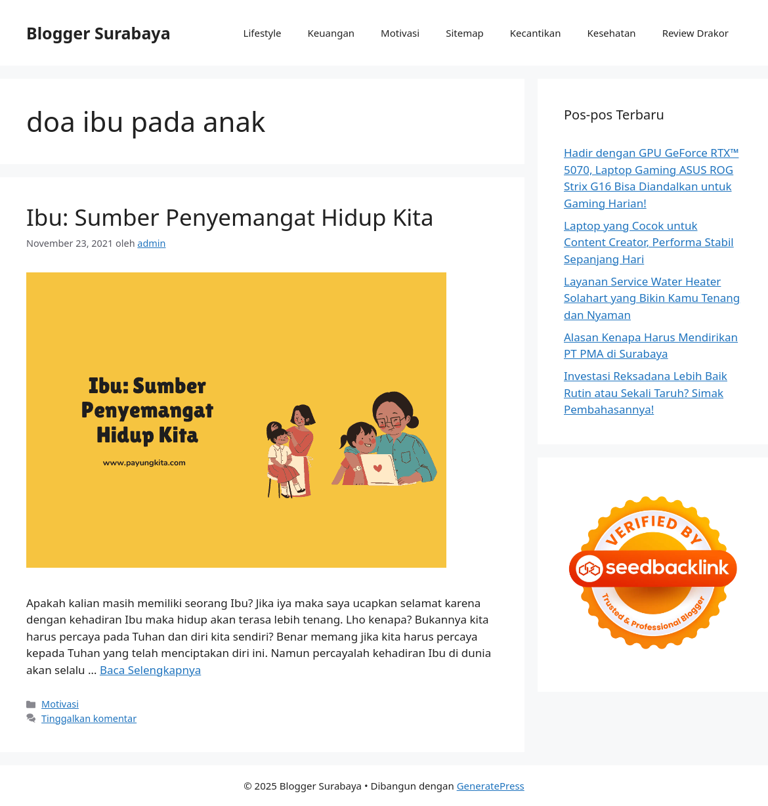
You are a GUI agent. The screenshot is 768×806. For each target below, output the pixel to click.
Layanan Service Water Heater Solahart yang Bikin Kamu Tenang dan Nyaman (652, 298)
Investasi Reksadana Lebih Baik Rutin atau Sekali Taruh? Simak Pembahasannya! (645, 392)
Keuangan (330, 32)
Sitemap (465, 32)
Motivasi (400, 32)
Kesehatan (611, 32)
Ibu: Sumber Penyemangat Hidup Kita (230, 217)
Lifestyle (263, 32)
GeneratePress (490, 785)
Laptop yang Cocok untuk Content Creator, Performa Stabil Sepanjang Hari (649, 242)
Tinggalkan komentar (89, 718)
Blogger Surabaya (98, 33)
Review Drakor (695, 32)
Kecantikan (535, 32)
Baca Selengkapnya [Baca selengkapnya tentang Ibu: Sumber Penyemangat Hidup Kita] (150, 669)
